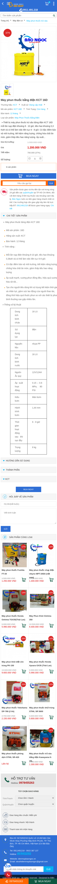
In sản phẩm (11, 167)
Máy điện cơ (18, 21)
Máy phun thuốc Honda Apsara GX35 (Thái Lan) (40, 664)
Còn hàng (41, 109)
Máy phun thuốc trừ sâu (36, 21)
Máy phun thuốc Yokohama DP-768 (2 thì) (14, 710)
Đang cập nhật (35, 105)
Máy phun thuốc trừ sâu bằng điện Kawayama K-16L (40, 756)
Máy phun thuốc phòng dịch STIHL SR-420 (12, 755)
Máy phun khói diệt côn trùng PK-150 (13, 664)
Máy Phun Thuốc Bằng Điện (27, 118)
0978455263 (26, 782)
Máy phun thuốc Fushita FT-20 (13, 572)
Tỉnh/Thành (8, 798)
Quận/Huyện (8, 804)
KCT (15, 105)
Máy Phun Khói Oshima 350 (40, 618)
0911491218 (22, 205)
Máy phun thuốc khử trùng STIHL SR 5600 (41, 710)
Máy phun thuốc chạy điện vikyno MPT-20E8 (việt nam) (41, 572)
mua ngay (28, 489)
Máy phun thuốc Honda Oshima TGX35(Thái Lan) (13, 618)
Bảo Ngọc (16, 199)
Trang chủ (5, 21)
